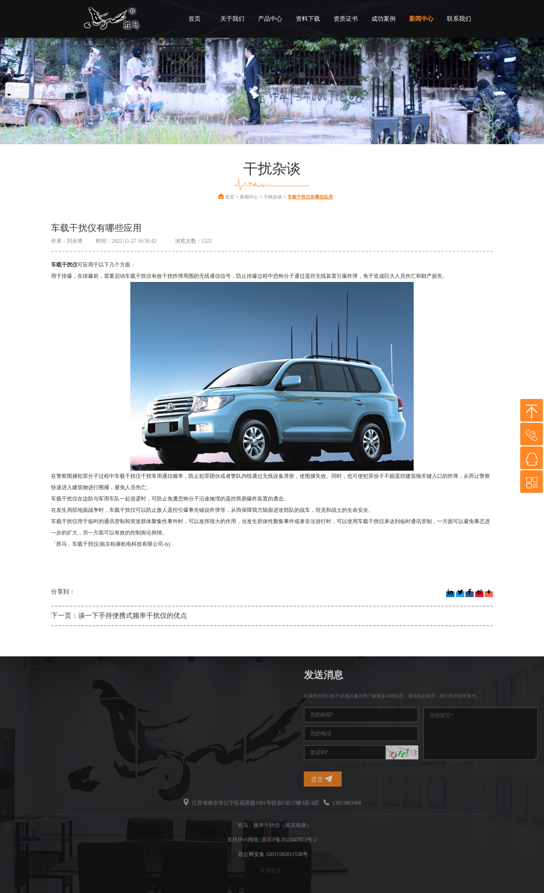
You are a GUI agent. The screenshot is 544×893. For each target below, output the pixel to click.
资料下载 (308, 18)
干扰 (48, 738)
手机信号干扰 (59, 710)
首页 (195, 18)
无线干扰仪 (56, 751)
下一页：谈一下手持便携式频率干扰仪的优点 (119, 615)
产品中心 (270, 18)
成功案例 (383, 18)
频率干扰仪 (56, 697)
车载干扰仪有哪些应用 (310, 197)
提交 (410, 778)
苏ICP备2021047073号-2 (289, 839)
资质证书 (346, 18)
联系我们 (459, 18)
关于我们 (232, 18)
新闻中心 (421, 18)
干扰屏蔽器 (56, 724)
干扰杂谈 (273, 197)
